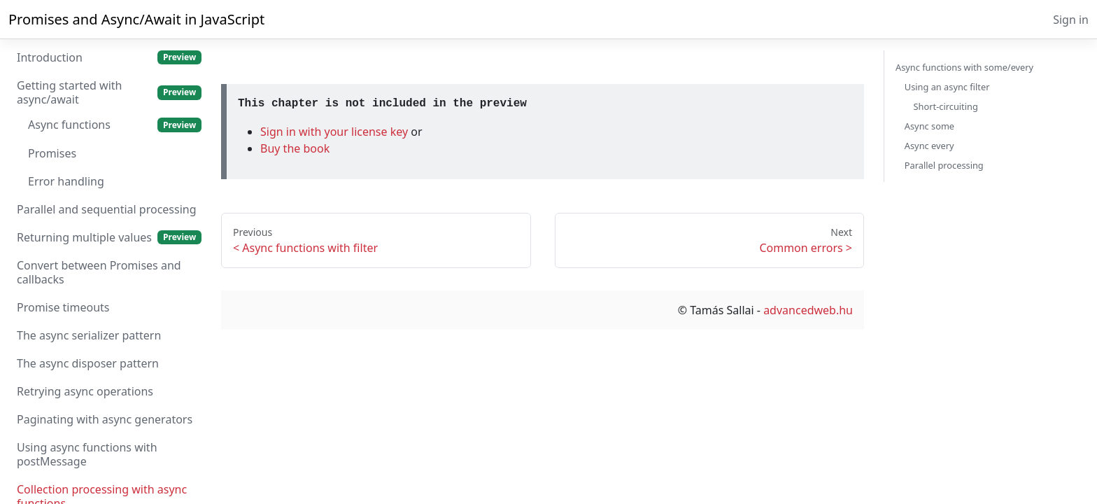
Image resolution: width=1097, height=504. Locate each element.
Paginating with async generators (104, 419)
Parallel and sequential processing (107, 209)
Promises (52, 153)
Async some (929, 126)
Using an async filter (947, 86)
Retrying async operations (85, 391)
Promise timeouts (63, 307)
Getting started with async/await (109, 92)
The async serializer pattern (89, 335)
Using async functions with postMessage (87, 454)
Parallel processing (944, 165)
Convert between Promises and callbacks (99, 272)
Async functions (114, 124)
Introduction (109, 57)
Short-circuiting (946, 106)
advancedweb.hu (808, 310)
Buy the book (295, 148)
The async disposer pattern (88, 363)
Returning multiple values (109, 237)
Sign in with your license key (335, 131)
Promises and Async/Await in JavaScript (136, 19)
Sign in (1071, 19)
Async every (929, 145)
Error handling (66, 181)
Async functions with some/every (964, 67)
